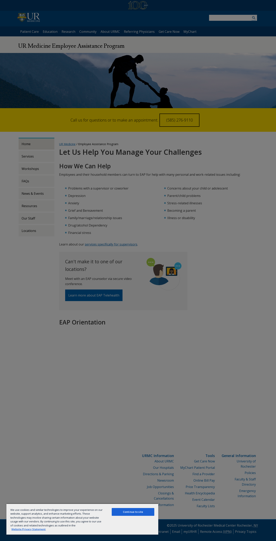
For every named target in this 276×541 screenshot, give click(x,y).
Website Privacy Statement (28, 529)
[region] (82, 519)
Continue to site (133, 512)
